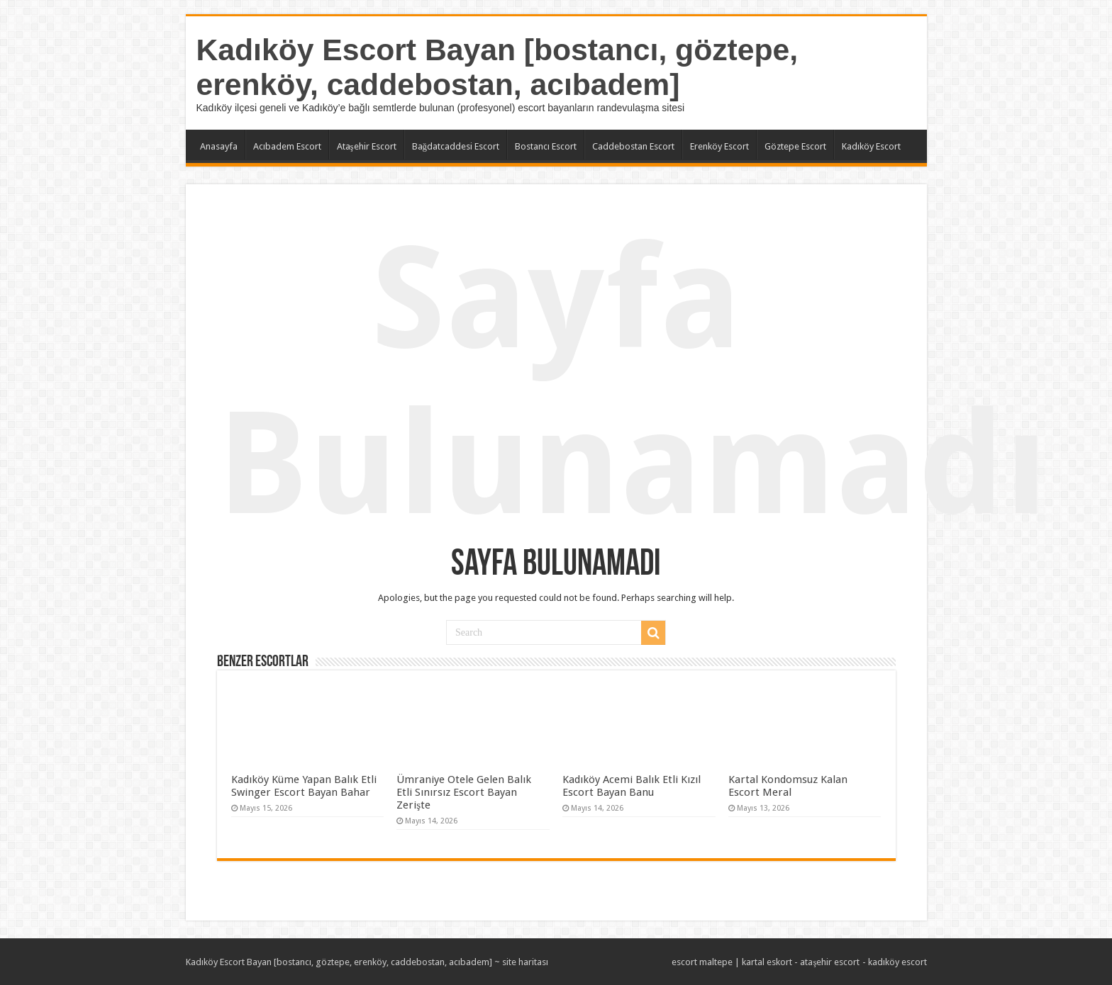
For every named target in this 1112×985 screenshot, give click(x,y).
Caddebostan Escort (633, 146)
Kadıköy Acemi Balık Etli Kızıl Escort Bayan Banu (631, 786)
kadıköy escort (897, 962)
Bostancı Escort (546, 146)
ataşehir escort (830, 962)
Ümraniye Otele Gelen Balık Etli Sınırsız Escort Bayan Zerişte (463, 792)
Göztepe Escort (795, 146)
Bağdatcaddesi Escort (456, 146)
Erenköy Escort (719, 146)
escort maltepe (702, 962)
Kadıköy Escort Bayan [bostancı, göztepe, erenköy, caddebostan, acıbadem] (497, 67)
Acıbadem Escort (287, 146)
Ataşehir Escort (366, 146)
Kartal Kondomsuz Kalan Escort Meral (787, 786)
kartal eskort (767, 962)
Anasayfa (219, 146)
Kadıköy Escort (871, 146)
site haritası (525, 962)
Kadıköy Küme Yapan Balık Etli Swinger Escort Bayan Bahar (304, 786)
